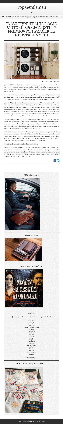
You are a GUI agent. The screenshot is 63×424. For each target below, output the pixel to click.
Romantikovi (31, 324)
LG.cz (29, 150)
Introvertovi (31, 342)
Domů (3, 16)
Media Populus (40, 421)
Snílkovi (31, 334)
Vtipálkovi (31, 338)
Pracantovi (32, 331)
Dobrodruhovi (31, 320)
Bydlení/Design (11, 16)
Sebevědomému (31, 345)
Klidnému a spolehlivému (31, 327)
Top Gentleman (31, 7)
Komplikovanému (31, 352)
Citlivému (31, 349)
